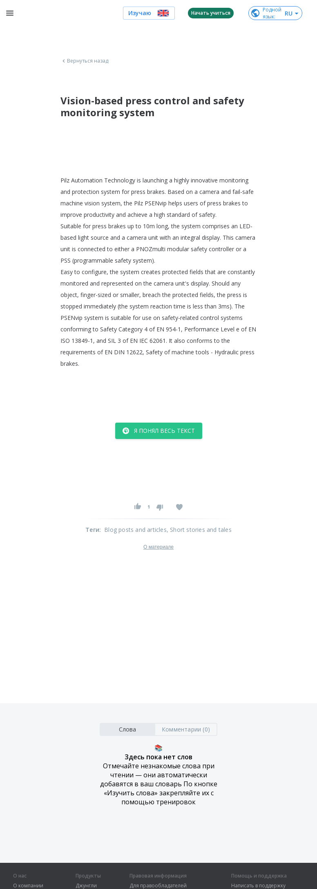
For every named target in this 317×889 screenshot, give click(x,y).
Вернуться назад (84, 61)
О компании (28, 885)
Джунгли (86, 885)
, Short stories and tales (199, 529)
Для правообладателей (158, 885)
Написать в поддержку (258, 885)
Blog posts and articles (135, 529)
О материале (158, 547)
